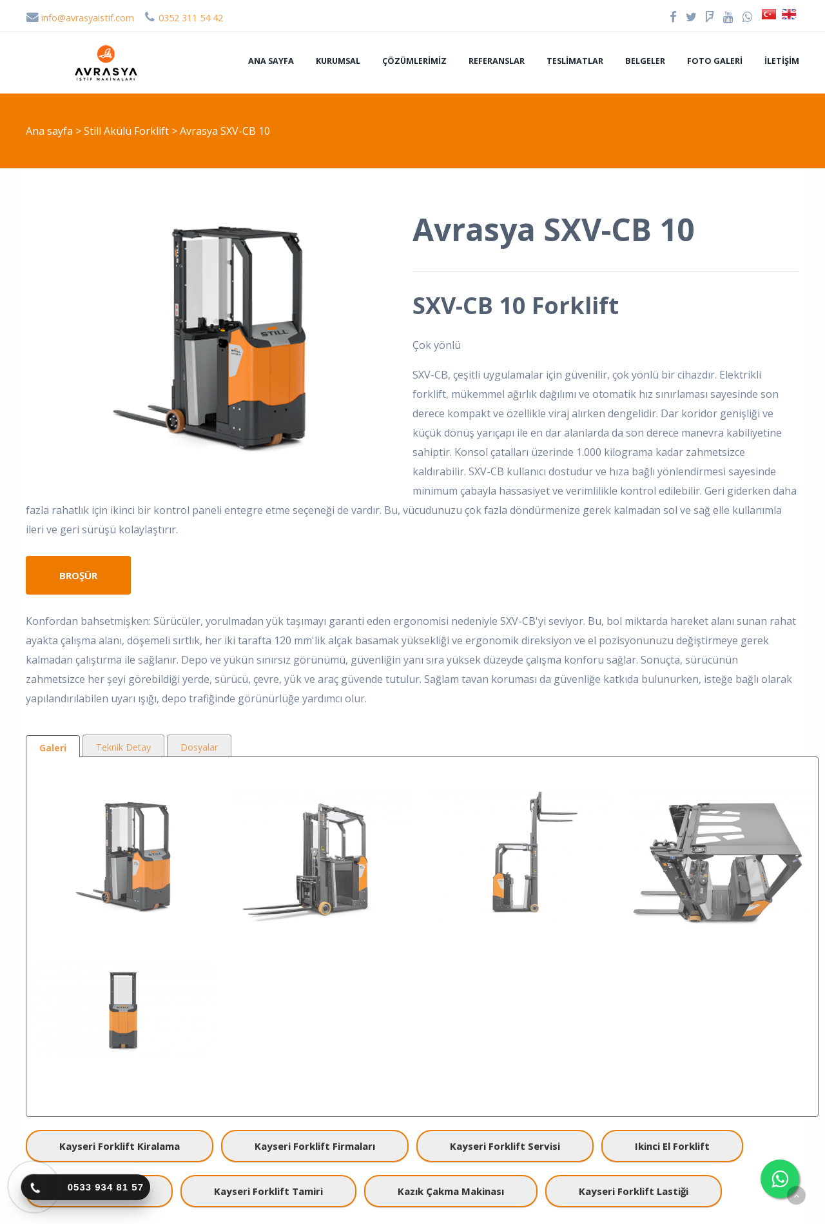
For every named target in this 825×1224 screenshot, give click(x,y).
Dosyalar (199, 747)
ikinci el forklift (672, 1146)
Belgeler (645, 60)
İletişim (781, 60)
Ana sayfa (271, 60)
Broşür (78, 575)
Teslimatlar (575, 60)
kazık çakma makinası (451, 1191)
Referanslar (497, 60)
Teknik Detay (123, 747)
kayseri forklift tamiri (268, 1191)
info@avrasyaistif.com (80, 18)
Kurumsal (338, 60)
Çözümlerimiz (414, 60)
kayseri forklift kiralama (119, 1146)
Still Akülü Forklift (127, 131)
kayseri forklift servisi (505, 1146)
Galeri (52, 748)
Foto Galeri (714, 60)
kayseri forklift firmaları (315, 1146)
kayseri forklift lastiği (633, 1191)
